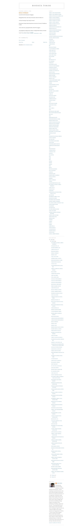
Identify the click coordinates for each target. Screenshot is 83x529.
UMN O (50, 222)
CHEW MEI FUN (52, 50)
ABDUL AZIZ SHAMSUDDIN (54, 12)
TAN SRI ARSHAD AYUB (54, 209)
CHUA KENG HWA (52, 53)
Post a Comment (22, 40)
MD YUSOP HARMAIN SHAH (55, 112)
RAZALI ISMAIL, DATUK (56, 289)
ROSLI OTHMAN (30, 33)
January (53, 476)
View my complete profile (55, 522)
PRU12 (25, 33)
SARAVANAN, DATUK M (56, 348)
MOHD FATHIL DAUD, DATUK (57, 327)
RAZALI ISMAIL (52, 176)
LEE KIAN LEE (52, 97)
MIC (50, 115)
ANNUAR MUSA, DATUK (56, 431)
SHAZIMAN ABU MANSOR (54, 199)
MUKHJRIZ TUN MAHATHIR (55, 131)
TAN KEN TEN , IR (55, 245)
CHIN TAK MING (52, 51)
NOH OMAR (51, 142)
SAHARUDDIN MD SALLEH (54, 182)
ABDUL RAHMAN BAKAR (54, 23)
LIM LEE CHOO (52, 100)
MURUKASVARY (52, 133)
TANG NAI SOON (52, 210)
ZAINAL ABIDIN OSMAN (54, 233)
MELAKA (51, 114)
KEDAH (50, 87)
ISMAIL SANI (51, 78)
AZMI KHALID (52, 42)
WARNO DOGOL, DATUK (56, 328)
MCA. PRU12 (51, 108)
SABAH (50, 181)
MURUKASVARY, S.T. (55, 299)
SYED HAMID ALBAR (53, 204)
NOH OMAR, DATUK (55, 446)
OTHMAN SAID (52, 151)
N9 (49, 134)
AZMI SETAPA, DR (55, 287)
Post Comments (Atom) (28, 44)
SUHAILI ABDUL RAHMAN (54, 201)
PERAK (50, 162)
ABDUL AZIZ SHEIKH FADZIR (55, 14)
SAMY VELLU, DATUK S (56, 360)
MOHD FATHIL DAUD (53, 120)
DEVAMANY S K (52, 59)
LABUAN (51, 93)
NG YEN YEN (51, 139)
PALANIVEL (51, 154)
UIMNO (50, 221)
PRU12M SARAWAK (53, 168)
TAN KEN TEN (52, 207)
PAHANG (51, 153)
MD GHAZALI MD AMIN (54, 111)
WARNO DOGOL (52, 230)
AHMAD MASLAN (52, 28)
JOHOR (50, 83)
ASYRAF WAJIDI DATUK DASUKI (56, 36)
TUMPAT (51, 219)
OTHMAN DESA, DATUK (56, 258)
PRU (50, 165)
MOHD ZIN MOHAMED (53, 126)
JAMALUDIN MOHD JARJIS (54, 79)
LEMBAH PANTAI (52, 98)
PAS (50, 156)
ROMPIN (51, 178)
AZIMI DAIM (51, 40)
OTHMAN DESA (52, 150)
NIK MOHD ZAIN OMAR (54, 140)
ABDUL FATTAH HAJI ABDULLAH (56, 15)
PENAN (50, 161)
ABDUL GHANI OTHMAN (54, 17)
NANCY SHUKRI (52, 137)
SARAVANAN (51, 189)
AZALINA (51, 39)
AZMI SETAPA (52, 44)
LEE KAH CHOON (52, 95)
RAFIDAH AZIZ (52, 173)
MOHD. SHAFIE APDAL (54, 129)
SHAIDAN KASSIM (53, 198)
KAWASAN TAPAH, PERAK (56, 347)
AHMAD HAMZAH (53, 25)
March (53, 241)
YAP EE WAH (51, 232)
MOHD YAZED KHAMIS (54, 125)
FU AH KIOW (51, 61)
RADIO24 (51, 172)
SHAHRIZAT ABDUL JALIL (54, 196)
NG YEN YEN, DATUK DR (56, 365)
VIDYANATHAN (52, 227)
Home (33, 42)
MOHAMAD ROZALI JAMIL (54, 118)
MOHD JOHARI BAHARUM (54, 122)
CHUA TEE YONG (52, 55)
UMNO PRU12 (52, 226)
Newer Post (21, 42)
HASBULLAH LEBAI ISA (54, 70)
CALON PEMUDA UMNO (54, 48)
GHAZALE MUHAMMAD (54, 65)
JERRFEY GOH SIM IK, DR (56, 342)
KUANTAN (51, 92)
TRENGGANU (36, 33)
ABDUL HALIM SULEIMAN (54, 19)
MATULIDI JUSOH (52, 104)
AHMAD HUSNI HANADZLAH (55, 26)
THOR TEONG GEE (53, 216)
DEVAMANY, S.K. (54, 418)
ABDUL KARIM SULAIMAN (54, 20)
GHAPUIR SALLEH (53, 64)
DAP (50, 58)
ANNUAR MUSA (52, 34)
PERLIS (50, 164)
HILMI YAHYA (52, 72)
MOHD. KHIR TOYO (53, 128)
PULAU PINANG (52, 170)
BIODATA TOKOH (41, 6)
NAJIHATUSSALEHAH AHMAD (55, 136)
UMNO (40, 33)
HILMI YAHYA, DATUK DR (56, 369)
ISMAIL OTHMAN (52, 76)
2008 (51, 239)
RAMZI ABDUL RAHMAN (54, 175)
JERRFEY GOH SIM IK (53, 81)
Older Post (45, 42)
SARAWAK (51, 190)
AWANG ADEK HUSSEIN (54, 37)
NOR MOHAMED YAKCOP (54, 143)
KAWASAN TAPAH (52, 86)
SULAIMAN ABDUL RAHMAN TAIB (56, 202)
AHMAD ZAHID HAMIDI (54, 31)
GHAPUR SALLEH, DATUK (56, 407)
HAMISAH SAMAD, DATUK (56, 293)
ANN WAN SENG (52, 33)
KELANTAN (51, 89)
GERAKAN (51, 62)
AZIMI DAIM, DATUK (55, 273)
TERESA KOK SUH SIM (53, 215)
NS (49, 147)
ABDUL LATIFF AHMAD (54, 22)
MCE (50, 109)
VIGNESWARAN (52, 229)
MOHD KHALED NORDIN (54, 123)
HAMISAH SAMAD (53, 67)
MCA (50, 106)
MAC (50, 101)
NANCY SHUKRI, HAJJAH (56, 374)
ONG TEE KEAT (52, 148)
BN (23, 33)
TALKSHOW (51, 205)
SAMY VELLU (52, 187)
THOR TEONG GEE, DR (56, 261)
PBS (50, 159)
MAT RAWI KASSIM (53, 103)
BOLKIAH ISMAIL (52, 47)
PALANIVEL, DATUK (55, 362)
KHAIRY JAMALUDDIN (54, 90)
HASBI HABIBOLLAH (53, 69)
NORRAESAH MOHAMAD (54, 145)
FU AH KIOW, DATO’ (55, 371)
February (53, 475)
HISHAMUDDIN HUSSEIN (54, 73)
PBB (50, 158)
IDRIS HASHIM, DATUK (56, 286)
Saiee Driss (59, 483)
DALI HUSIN (51, 56)
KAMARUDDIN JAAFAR (54, 84)
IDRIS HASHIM (52, 75)
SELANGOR (51, 195)
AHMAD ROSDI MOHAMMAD (55, 30)
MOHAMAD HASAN (53, 117)
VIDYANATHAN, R (55, 307)
